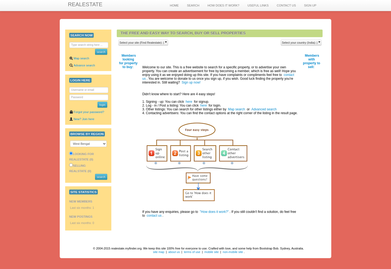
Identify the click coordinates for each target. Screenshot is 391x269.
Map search (79, 58)
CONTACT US (286, 5)
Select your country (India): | (301, 42)
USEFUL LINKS (258, 5)
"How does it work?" (214, 212)
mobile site (211, 252)
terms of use (192, 252)
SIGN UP (310, 5)
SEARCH (193, 5)
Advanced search (264, 109)
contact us (154, 215)
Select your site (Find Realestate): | (143, 42)
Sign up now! (191, 82)
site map (158, 252)
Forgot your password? (86, 112)
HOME (174, 5)
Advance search (82, 65)
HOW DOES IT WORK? (223, 5)
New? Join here (81, 119)
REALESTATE (85, 4)
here (189, 102)
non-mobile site (233, 252)
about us (174, 252)
